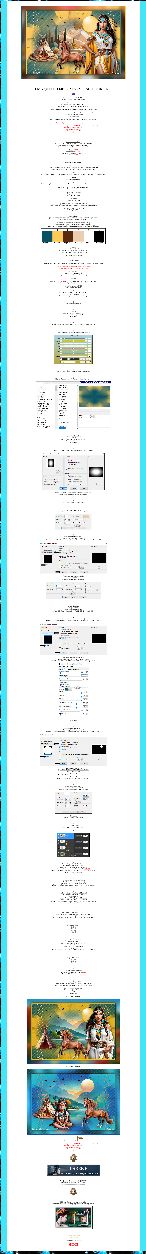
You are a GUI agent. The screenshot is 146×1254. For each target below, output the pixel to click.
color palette (81, 218)
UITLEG (87, 869)
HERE (76, 150)
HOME (73, 1244)
